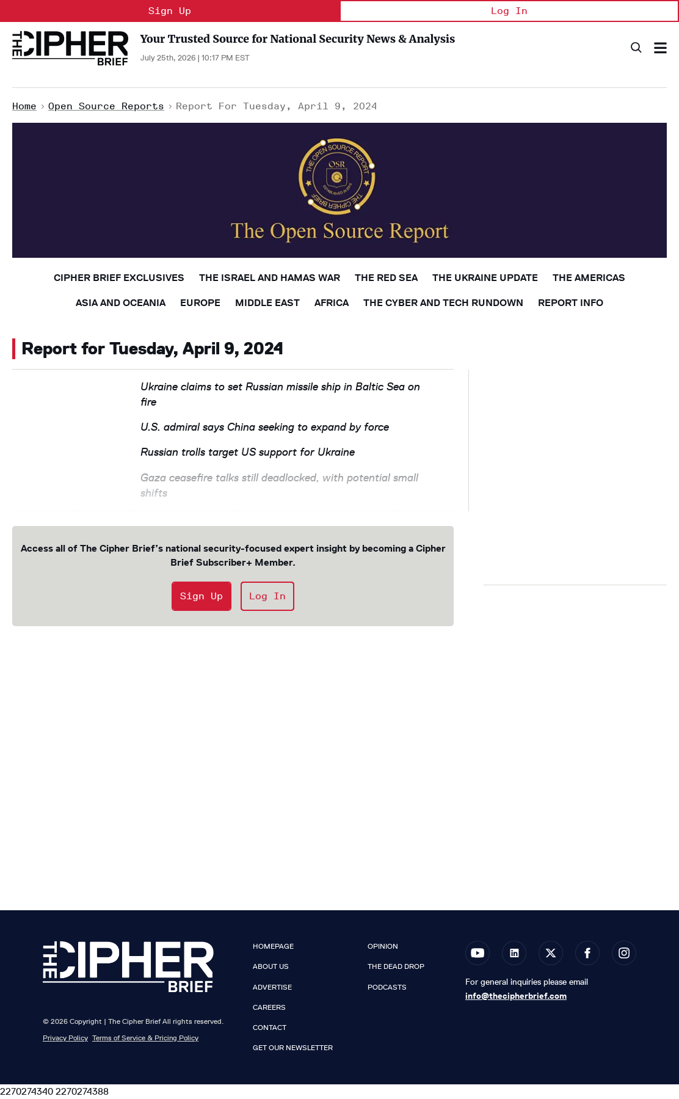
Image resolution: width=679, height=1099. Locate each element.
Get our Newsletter (293, 1047)
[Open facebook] (587, 953)
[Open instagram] (624, 953)
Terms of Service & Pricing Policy (145, 1037)
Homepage (273, 946)
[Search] (635, 48)
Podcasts (387, 987)
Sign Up (169, 10)
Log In (509, 10)
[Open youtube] (477, 953)
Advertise (272, 987)
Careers (269, 1007)
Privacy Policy (65, 1037)
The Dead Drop (396, 966)
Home (24, 106)
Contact (269, 1027)
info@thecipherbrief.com (516, 995)
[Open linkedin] (514, 953)
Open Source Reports (106, 106)
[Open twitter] (551, 953)
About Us (271, 966)
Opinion (383, 946)
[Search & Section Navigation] (660, 48)
